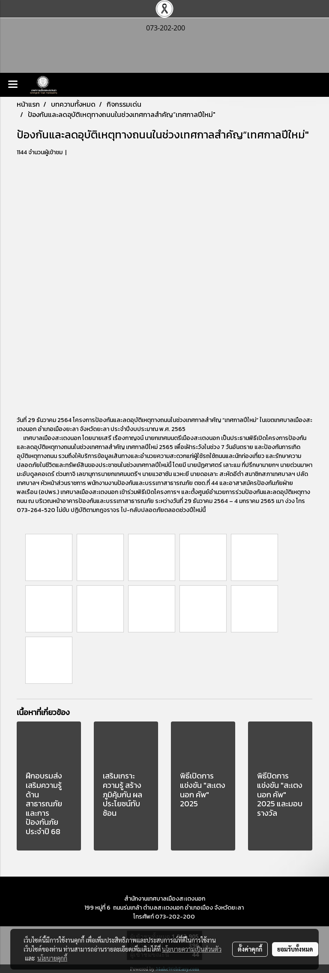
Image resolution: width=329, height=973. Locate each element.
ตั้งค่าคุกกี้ (250, 949)
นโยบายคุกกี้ (52, 958)
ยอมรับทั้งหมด (295, 949)
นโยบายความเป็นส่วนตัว (191, 949)
